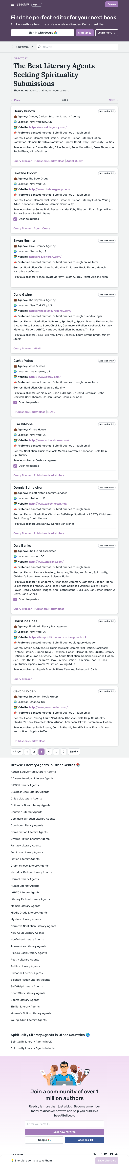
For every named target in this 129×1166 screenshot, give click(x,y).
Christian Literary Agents (26, 812)
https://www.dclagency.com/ (48, 127)
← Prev (15, 100)
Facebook (85, 1140)
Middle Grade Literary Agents (29, 912)
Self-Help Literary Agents (27, 986)
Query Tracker (22, 161)
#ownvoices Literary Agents (28, 946)
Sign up (85, 32)
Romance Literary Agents (27, 973)
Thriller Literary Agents (25, 1006)
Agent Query (74, 161)
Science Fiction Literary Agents (30, 979)
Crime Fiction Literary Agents (29, 832)
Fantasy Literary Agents (26, 845)
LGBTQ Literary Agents (25, 892)
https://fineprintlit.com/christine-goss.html (57, 637)
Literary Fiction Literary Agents (30, 899)
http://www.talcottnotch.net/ (48, 503)
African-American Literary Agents (32, 778)
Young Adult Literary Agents (29, 1020)
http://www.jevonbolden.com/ (48, 707)
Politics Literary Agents (25, 966)
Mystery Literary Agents (26, 919)
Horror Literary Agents (25, 879)
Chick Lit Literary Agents (26, 798)
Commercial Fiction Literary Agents (33, 818)
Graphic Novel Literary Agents (30, 865)
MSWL (37, 348)
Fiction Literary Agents (25, 859)
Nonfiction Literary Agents (27, 939)
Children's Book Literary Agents (30, 805)
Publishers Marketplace (49, 161)
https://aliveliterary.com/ (45, 256)
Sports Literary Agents (25, 999)
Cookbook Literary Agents (27, 825)
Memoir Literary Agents (25, 906)
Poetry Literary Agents (25, 959)
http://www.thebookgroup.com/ (49, 189)
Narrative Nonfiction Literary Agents (33, 926)
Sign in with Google (43, 32)
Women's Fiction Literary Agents (31, 1013)
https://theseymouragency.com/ (50, 310)
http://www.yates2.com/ (45, 376)
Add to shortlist (106, 111)
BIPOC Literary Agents (25, 785)
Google (44, 1140)
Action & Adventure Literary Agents (33, 771)
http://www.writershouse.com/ (49, 440)
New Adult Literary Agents (27, 932)
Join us (112, 4)
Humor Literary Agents (25, 885)
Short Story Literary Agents (28, 993)
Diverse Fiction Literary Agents (30, 838)
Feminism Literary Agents (27, 852)
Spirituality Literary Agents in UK (31, 1041)
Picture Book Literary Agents (29, 952)
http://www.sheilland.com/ (46, 561)
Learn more (107, 32)
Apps (37, 5)
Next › (74, 751)
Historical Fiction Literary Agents (31, 872)
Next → (113, 100)
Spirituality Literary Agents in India (33, 1048)
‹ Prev (17, 751)
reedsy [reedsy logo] (23, 4)
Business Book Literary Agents (30, 791)
